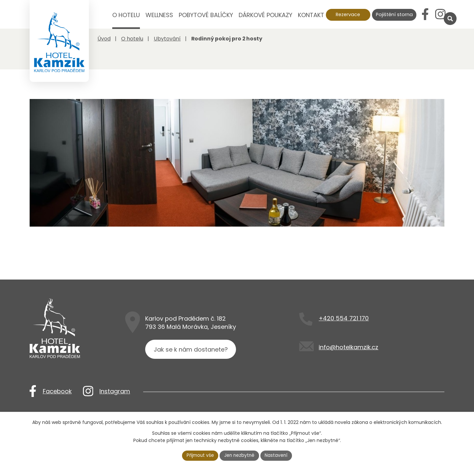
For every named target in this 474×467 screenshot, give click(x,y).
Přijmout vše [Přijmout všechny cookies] (199, 455)
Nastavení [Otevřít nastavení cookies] (277, 455)
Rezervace (348, 14)
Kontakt (311, 15)
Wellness (159, 15)
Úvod (101, 20)
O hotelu (126, 15)
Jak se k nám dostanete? (191, 370)
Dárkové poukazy (265, 15)
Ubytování (167, 38)
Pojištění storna (394, 14)
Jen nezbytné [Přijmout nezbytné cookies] (239, 455)
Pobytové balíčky (206, 15)
